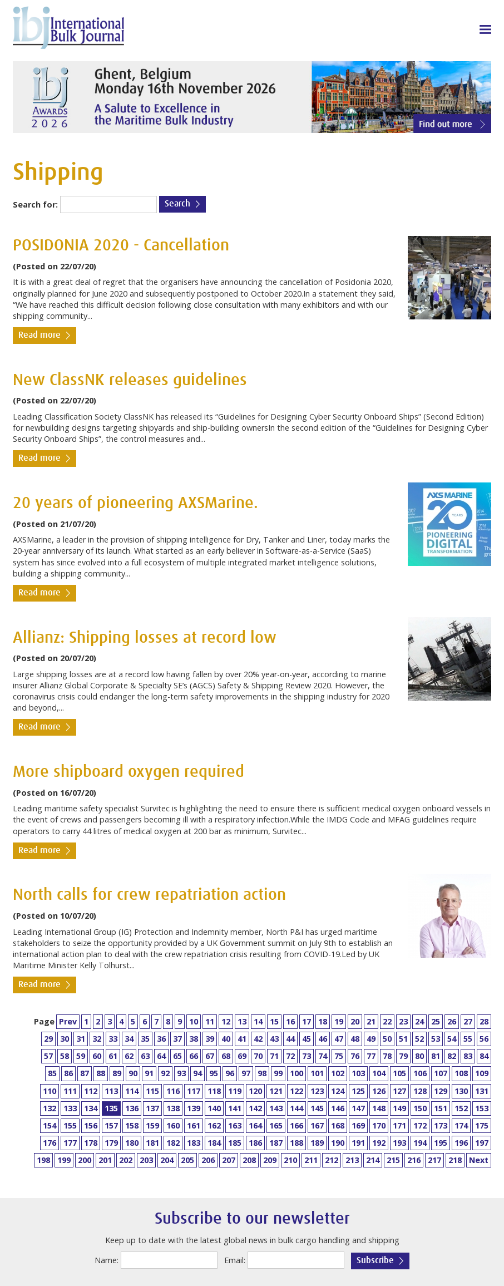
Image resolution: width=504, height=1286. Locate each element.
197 (481, 1142)
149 (399, 1108)
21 (371, 1021)
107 (440, 1073)
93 (181, 1073)
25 (435, 1021)
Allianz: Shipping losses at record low (144, 638)
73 (306, 1056)
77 (371, 1056)
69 (242, 1056)
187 (276, 1142)
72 (290, 1056)
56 (484, 1038)
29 (48, 1038)
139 (193, 1108)
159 (152, 1125)
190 (337, 1142)
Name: (106, 1260)
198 (43, 1160)
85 (52, 1073)
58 (64, 1056)
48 (354, 1038)
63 (145, 1056)
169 (358, 1125)
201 (105, 1160)
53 (435, 1038)
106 (420, 1073)
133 (70, 1108)
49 (371, 1038)
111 (70, 1091)
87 (84, 1073)
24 (419, 1021)
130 (461, 1091)
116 (173, 1091)
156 (90, 1125)
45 (306, 1038)
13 (242, 1021)
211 (311, 1160)
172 (420, 1125)
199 (64, 1160)
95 (213, 1073)
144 (296, 1108)
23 (403, 1021)
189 (317, 1142)
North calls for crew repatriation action (149, 895)
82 (451, 1056)
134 (90, 1108)
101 (317, 1073)
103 (358, 1073)
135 (111, 1108)
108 (461, 1073)
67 (209, 1056)
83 (467, 1056)
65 (177, 1056)
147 (358, 1108)
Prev (68, 1021)
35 (145, 1038)
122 (296, 1091)
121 (276, 1091)
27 (467, 1021)
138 (173, 1108)
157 (111, 1125)
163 (234, 1125)
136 (132, 1108)
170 (379, 1125)
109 (481, 1073)
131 (481, 1091)
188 (296, 1142)
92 (165, 1073)
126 (379, 1091)
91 (149, 1073)
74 (322, 1056)
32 (96, 1038)
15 (274, 1021)
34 (129, 1038)
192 (379, 1142)
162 (214, 1125)
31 (80, 1038)
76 (354, 1056)
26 (451, 1021)
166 (296, 1125)
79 (403, 1056)
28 (484, 1021)
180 (132, 1142)
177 (70, 1142)
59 (80, 1056)
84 (484, 1056)
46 (322, 1038)
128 (420, 1091)
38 (193, 1038)
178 (90, 1142)
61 (112, 1056)
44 (290, 1038)
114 (132, 1091)
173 (440, 1125)
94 (197, 1073)
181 (152, 1142)
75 (338, 1056)
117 (193, 1091)
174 (461, 1125)
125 (358, 1091)
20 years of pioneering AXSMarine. (135, 503)
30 (64, 1038)
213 (352, 1160)
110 (49, 1091)
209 (269, 1160)
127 (399, 1091)
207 (228, 1160)
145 (317, 1108)
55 (467, 1038)
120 (255, 1091)
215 (393, 1160)
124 (337, 1091)
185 (234, 1142)
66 (193, 1056)
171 (399, 1125)
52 (419, 1038)
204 (167, 1160)
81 (435, 1056)
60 (96, 1056)
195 (440, 1142)
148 (379, 1108)
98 (262, 1073)
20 (354, 1021)
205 (187, 1160)
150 (420, 1108)
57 (48, 1056)
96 (229, 1073)
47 (338, 1038)
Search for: (35, 204)
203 (146, 1160)
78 (387, 1056)
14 (258, 1021)
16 (290, 1021)
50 (387, 1038)
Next (478, 1160)
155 (70, 1125)
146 (337, 1108)
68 (225, 1056)
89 (116, 1073)
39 (209, 1038)
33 (112, 1038)
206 (208, 1160)
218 (455, 1160)
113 (111, 1091)
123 (317, 1091)
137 (152, 1108)
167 (317, 1125)
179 (111, 1142)
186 (255, 1142)
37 (177, 1038)
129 (440, 1091)
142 (255, 1108)
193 (399, 1142)
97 (245, 1073)
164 (255, 1125)
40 (225, 1038)
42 (258, 1038)
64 (161, 1056)
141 (234, 1108)
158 (132, 1125)
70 (258, 1056)
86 (68, 1073)
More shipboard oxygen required (128, 772)
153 (481, 1108)
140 (214, 1108)
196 (461, 1142)
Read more (39, 335)
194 (420, 1142)
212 (331, 1160)
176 (49, 1142)
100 (296, 1073)
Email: (234, 1260)
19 (338, 1021)
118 (214, 1091)
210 (290, 1160)
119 (234, 1091)
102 (337, 1073)
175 (481, 1125)
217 (434, 1160)
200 (84, 1160)
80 (419, 1056)
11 (209, 1021)
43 (274, 1038)
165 (276, 1125)
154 (49, 1125)
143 (276, 1108)
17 (306, 1021)
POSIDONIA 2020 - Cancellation (121, 246)
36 (161, 1038)
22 (387, 1021)
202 (125, 1160)
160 (173, 1125)
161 (193, 1125)
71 (274, 1056)
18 (322, 1021)
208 (249, 1160)
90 (133, 1073)
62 (129, 1056)
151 (440, 1108)
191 (358, 1142)
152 (461, 1108)
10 (193, 1021)
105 (399, 1073)
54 (451, 1038)
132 (49, 1108)
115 (152, 1091)
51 (403, 1038)
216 (414, 1160)
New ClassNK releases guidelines (130, 380)
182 (173, 1142)
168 (337, 1125)
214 (372, 1160)
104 (379, 1073)
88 (100, 1073)
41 (242, 1038)
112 (90, 1091)
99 (278, 1073)
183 (193, 1142)
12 (225, 1021)
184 (214, 1142)
